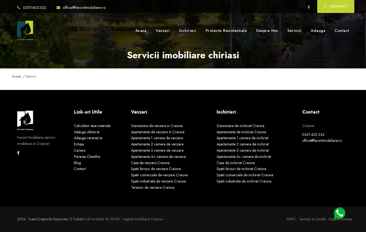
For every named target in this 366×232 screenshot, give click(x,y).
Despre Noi (267, 30)
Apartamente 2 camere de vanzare (157, 144)
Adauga (318, 30)
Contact (336, 6)
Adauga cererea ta (88, 137)
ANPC (291, 219)
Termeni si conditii (312, 219)
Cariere (79, 150)
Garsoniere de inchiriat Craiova (240, 125)
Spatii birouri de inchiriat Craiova (241, 168)
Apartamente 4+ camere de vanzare (158, 156)
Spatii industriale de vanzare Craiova (158, 181)
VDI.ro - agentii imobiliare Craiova (135, 219)
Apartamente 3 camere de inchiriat (243, 150)
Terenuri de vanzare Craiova (152, 187)
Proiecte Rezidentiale (226, 30)
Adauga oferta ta (86, 132)
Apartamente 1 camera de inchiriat (242, 137)
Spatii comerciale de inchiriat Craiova (245, 175)
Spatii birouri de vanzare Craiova (156, 168)
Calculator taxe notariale (92, 125)
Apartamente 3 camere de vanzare (157, 150)
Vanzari (163, 30)
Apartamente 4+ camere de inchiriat (244, 156)
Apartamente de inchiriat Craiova (241, 132)
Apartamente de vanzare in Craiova (157, 132)
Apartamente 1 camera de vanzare (157, 137)
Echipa (79, 144)
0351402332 (32, 7)
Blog (77, 162)
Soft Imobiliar (95, 219)
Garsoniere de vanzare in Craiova (157, 125)
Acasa (141, 30)
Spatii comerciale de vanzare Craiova (159, 175)
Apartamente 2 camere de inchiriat (243, 144)
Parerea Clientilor (87, 156)
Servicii (294, 30)
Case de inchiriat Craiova (236, 162)
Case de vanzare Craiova (150, 162)
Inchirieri (187, 30)
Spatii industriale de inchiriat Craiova (244, 181)
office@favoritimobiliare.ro (81, 7)
